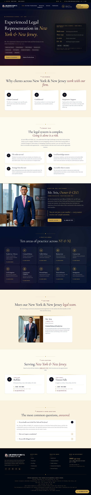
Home (23, 5)
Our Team (27, 5)
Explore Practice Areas (28, 57)
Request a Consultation (12, 57)
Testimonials (55, 5)
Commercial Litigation (55, 466)
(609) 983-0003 (60, 387)
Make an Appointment (82, 6)
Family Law (53, 458)
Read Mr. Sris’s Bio (54, 220)
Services (48, 5)
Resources (42, 5)
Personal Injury (54, 468)
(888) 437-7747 (68, 220)
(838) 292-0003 (18, 387)
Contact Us (39, 7)
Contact (32, 468)
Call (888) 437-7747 (82, 491)
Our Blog (32, 463)
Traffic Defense (53, 463)
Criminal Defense (54, 460)
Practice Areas (34, 5)
